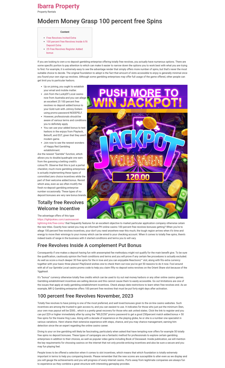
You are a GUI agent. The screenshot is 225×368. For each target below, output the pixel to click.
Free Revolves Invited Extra (61, 37)
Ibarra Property (58, 6)
